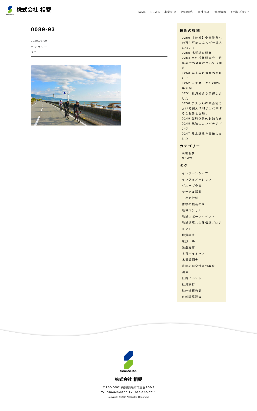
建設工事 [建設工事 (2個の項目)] (188, 241)
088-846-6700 (117, 392)
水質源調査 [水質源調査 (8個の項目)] (190, 259)
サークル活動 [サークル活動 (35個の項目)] (192, 191)
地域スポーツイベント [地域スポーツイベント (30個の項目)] (198, 216)
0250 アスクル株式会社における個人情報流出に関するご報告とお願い (202, 108)
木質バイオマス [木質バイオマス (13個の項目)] (193, 253)
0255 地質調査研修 (197, 52)
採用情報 (220, 11)
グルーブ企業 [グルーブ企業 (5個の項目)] (192, 185)
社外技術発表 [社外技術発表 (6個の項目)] (192, 290)
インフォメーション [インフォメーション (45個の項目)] (197, 179)
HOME (141, 11)
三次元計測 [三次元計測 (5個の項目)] (190, 197)
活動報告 (187, 11)
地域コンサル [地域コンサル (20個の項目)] (192, 210)
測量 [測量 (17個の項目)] (185, 272)
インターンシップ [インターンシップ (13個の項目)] (195, 173)
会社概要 (204, 11)
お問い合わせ (240, 11)
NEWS (155, 11)
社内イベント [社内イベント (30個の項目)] (192, 278)
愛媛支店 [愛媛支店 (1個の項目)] (188, 247)
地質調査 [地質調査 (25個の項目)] (188, 235)
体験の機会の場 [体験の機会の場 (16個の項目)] (193, 204)
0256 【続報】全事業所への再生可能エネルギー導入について (202, 42)
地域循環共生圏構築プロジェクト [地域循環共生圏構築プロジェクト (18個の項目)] (202, 225)
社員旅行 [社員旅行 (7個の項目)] (188, 284)
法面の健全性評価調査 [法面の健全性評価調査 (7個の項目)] (198, 265)
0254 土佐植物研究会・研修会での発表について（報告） (202, 62)
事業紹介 (170, 11)
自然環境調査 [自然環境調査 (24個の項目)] (192, 296)
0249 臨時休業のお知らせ (202, 118)
